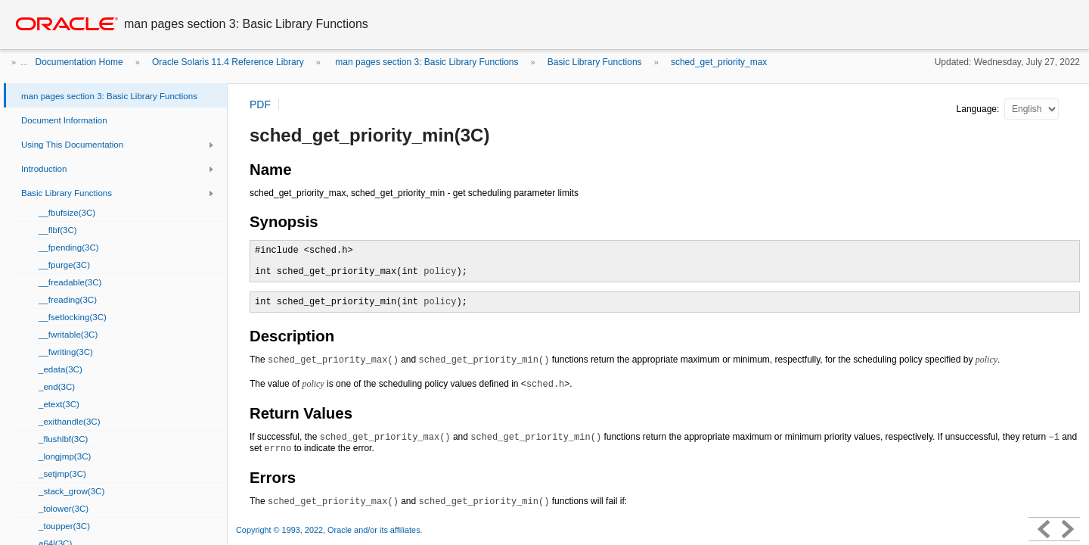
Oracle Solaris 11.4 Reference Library (228, 62)
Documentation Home (79, 62)
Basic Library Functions (595, 62)
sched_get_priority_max (719, 62)
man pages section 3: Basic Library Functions (425, 62)
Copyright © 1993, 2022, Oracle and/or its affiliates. (330, 529)
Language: (979, 109)
